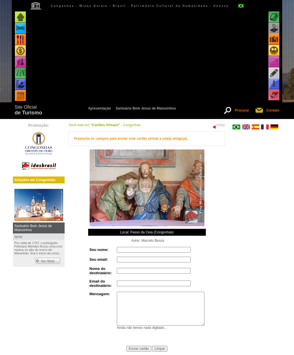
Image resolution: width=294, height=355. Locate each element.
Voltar (220, 125)
